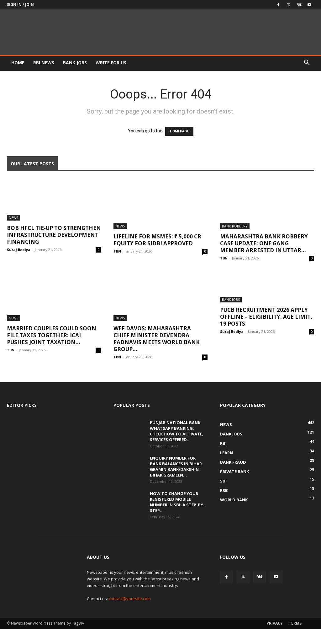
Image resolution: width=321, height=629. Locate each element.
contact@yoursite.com (130, 598)
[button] (306, 63)
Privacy (274, 623)
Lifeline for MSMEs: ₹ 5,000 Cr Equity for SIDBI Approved (157, 240)
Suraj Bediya (18, 249)
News (13, 217)
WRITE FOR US (111, 63)
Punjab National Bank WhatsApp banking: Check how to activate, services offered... (176, 431)
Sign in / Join (20, 4)
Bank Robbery (235, 226)
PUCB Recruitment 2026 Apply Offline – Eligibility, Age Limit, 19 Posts (266, 316)
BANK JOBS (75, 63)
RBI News (43, 63)
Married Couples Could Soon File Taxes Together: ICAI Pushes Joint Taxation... (51, 335)
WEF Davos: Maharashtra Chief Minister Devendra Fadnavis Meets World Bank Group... (156, 339)
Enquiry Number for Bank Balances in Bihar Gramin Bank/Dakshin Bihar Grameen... (176, 466)
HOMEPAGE (179, 131)
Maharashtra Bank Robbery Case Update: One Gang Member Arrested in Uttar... (264, 243)
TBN (117, 251)
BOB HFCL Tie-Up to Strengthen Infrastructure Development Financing (54, 234)
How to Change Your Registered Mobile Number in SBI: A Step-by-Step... (177, 502)
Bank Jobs (231, 299)
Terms (295, 623)
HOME (17, 63)
